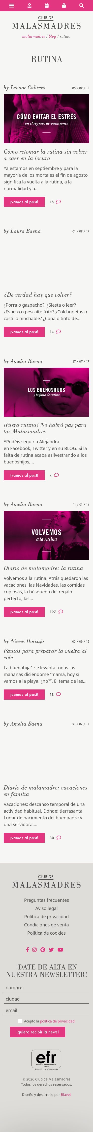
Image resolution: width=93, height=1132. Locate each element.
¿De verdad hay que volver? (38, 294)
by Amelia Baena (23, 360)
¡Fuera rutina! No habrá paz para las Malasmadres (45, 428)
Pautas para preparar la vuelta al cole (45, 654)
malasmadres (33, 36)
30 (55, 837)
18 (55, 694)
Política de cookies (46, 933)
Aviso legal (46, 908)
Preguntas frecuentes (46, 900)
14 (55, 331)
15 (55, 201)
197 (56, 611)
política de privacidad (57, 1021)
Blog (52, 36)
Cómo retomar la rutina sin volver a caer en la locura (46, 155)
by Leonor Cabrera (25, 87)
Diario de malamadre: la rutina (43, 568)
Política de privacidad (46, 916)
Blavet (66, 1094)
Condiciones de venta (46, 925)
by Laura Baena (22, 230)
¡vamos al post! (24, 201)
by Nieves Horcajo (24, 640)
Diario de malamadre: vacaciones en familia (46, 791)
